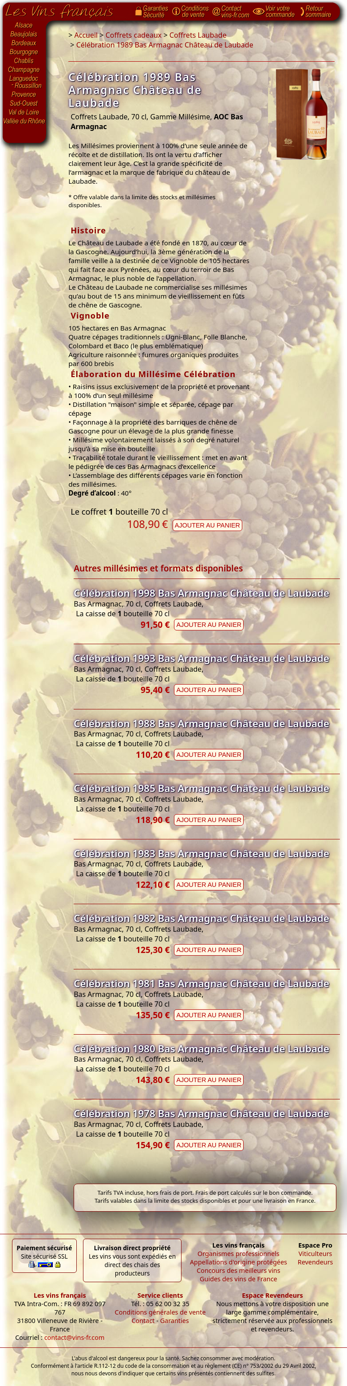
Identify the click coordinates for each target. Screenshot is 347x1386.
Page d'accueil (66, 9)
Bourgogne (24, 52)
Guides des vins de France (238, 1279)
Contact (142, 1320)
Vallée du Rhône (24, 121)
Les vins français (60, 1295)
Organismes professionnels (238, 1253)
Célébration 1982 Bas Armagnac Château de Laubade (201, 918)
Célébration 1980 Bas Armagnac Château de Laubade (201, 1048)
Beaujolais (24, 34)
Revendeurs (315, 1262)
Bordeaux (24, 43)
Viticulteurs (315, 1253)
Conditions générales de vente (160, 1312)
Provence (24, 94)
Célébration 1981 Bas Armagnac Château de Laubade (201, 983)
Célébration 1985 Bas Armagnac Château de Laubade (201, 788)
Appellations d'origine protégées (238, 1262)
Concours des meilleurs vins (238, 1270)
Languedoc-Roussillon (24, 82)
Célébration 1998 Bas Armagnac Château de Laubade (201, 593)
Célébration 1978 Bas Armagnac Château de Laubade (201, 1113)
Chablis (24, 61)
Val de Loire (24, 112)
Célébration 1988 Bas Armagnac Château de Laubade (201, 723)
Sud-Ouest (24, 103)
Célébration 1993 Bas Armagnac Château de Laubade (201, 658)
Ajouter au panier (207, 525)
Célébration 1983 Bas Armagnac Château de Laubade (201, 853)
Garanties (174, 1320)
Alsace (24, 25)
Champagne (24, 70)
